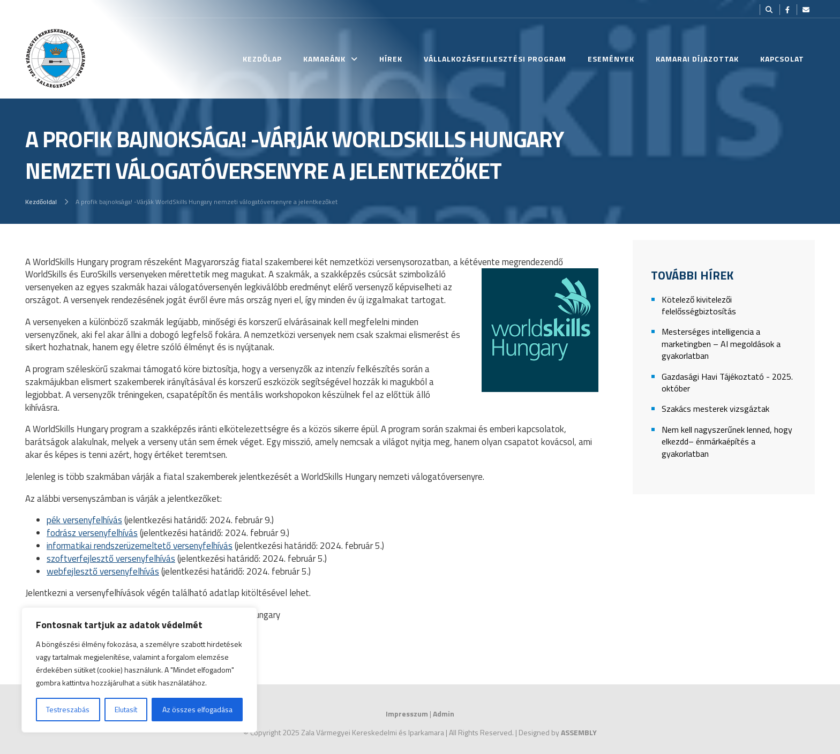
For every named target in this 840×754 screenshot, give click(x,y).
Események (611, 58)
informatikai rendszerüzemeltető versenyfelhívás (139, 546)
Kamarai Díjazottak (697, 58)
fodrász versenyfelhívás (92, 533)
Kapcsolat (782, 58)
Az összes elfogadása (197, 709)
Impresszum (407, 713)
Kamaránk (324, 58)
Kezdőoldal (41, 202)
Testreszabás (67, 709)
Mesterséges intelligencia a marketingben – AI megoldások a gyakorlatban (721, 344)
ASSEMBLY (579, 732)
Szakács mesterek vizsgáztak (715, 409)
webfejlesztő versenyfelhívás (103, 571)
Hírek (390, 58)
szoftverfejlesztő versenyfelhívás (111, 559)
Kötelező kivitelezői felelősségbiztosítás (699, 305)
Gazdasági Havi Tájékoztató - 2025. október (727, 383)
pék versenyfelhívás (84, 520)
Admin (443, 713)
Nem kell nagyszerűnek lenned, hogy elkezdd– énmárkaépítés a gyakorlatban (727, 442)
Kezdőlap (262, 58)
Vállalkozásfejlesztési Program (495, 58)
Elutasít (126, 709)
